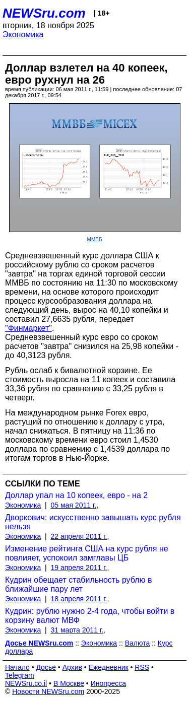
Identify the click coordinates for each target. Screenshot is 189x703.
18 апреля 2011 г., (80, 599)
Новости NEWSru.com (48, 691)
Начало (17, 667)
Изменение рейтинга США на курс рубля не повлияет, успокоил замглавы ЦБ (86, 553)
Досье (46, 667)
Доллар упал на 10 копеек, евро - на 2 (76, 495)
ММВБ (94, 239)
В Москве (68, 683)
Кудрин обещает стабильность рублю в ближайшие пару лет (78, 584)
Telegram (19, 675)
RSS (142, 667)
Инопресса (109, 683)
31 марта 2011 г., (78, 630)
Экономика (23, 34)
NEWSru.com (44, 13)
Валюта (137, 643)
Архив (72, 667)
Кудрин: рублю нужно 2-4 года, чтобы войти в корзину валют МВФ (89, 615)
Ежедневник (109, 667)
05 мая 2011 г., (75, 505)
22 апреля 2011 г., (80, 536)
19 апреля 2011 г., (80, 568)
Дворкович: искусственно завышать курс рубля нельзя (93, 522)
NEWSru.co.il (26, 683)
